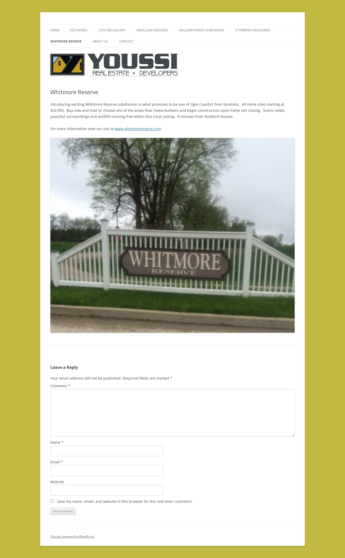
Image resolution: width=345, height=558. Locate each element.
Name (57, 442)
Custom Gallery (112, 30)
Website (57, 481)
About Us (100, 41)
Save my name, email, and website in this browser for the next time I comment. (125, 501)
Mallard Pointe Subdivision (201, 30)
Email (56, 461)
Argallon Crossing (152, 30)
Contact (126, 41)
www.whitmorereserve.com (138, 128)
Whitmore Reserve (66, 41)
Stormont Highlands (252, 30)
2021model (79, 30)
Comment (60, 385)
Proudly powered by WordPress (72, 536)
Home (55, 30)
